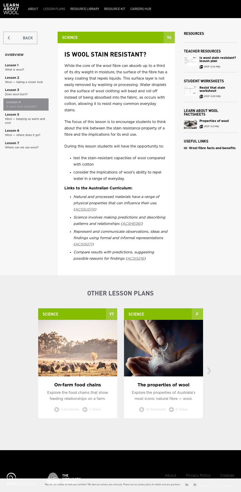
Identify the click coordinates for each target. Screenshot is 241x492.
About (33, 9)
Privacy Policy (198, 475)
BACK (28, 37)
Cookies (227, 475)
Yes (186, 484)
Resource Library (84, 9)
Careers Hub (140, 9)
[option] (78, 366)
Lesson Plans (54, 9)
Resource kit (114, 9)
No (195, 484)
